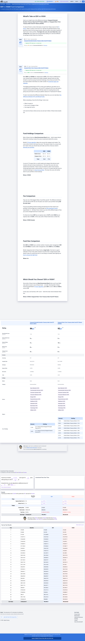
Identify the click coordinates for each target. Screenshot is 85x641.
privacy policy (43, 635)
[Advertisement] (42, 56)
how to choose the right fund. (30, 255)
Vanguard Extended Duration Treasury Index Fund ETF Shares (37, 40)
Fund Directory (8, 4)
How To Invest (2, 4)
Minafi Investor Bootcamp (32, 447)
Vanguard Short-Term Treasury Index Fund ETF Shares (36, 68)
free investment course (52, 208)
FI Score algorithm (31, 142)
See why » (45, 45)
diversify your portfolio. (28, 147)
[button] (41, 1)
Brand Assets (77, 633)
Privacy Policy (77, 631)
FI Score (20, 71)
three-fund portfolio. (39, 170)
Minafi (1, 629)
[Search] (81, 1)
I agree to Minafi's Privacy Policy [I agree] (42, 638)
